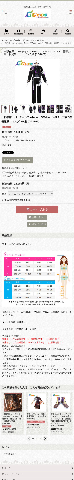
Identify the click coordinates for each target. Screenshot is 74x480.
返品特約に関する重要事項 (16, 200)
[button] (4, 12)
